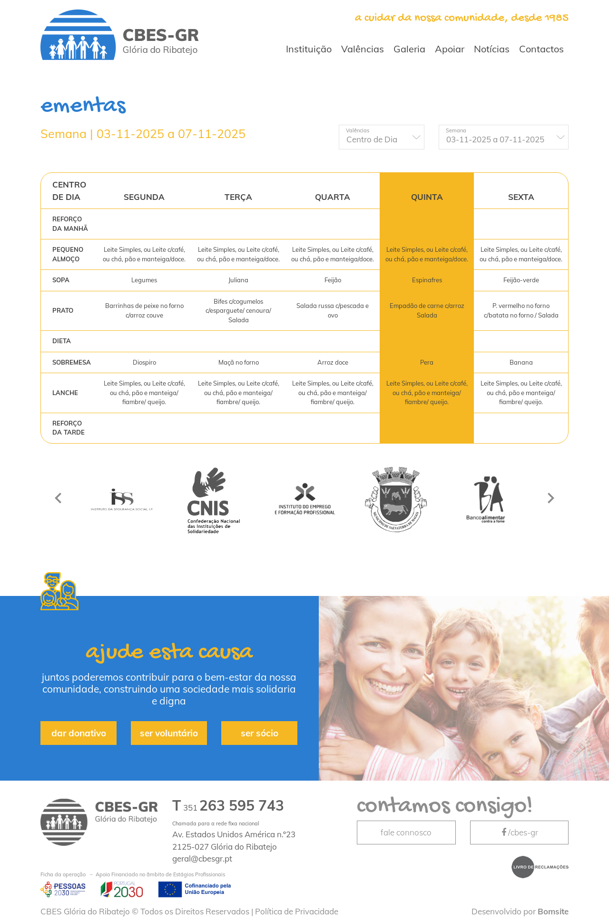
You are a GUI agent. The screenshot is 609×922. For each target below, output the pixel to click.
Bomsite (553, 911)
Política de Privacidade (296, 911)
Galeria (409, 49)
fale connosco (406, 832)
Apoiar (449, 49)
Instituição (309, 49)
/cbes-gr (519, 832)
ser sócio (259, 733)
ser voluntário (169, 733)
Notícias (492, 49)
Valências (362, 49)
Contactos (541, 49)
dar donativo (78, 733)
